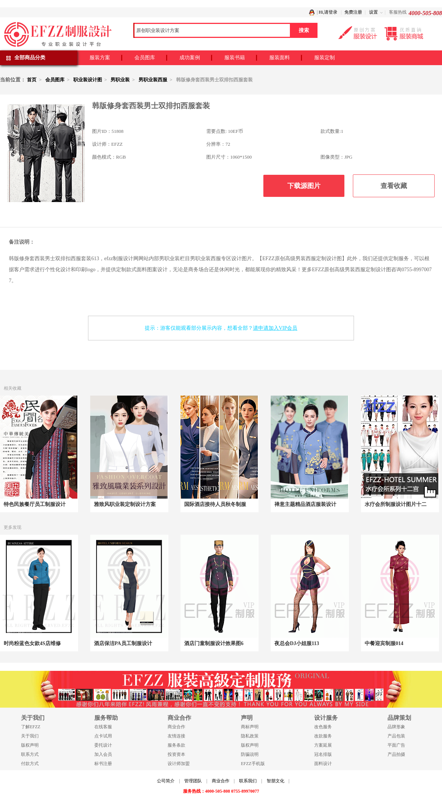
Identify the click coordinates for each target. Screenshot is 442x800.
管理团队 (193, 780)
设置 (373, 12)
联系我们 (248, 780)
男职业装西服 (152, 79)
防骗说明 (250, 754)
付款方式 (30, 763)
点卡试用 (103, 736)
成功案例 (189, 57)
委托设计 (103, 745)
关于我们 (30, 736)
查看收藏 (393, 186)
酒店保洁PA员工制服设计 (123, 643)
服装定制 (324, 57)
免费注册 (353, 12)
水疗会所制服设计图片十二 (396, 504)
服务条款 (176, 745)
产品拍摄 (396, 754)
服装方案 (100, 57)
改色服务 (323, 726)
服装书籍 (234, 57)
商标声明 (250, 726)
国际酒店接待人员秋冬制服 (215, 504)
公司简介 (166, 780)
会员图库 (144, 57)
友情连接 (176, 736)
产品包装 (396, 736)
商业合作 (176, 726)
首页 (31, 79)
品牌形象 (396, 726)
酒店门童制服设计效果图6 (213, 643)
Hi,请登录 (328, 12)
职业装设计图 (87, 79)
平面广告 (396, 745)
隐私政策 (250, 736)
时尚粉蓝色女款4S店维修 (32, 643)
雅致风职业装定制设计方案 (125, 504)
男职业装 (120, 79)
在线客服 (103, 726)
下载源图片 (303, 186)
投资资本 (176, 754)
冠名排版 (323, 754)
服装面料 (279, 57)
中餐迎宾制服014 (384, 643)
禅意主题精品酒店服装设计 (305, 504)
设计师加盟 (179, 763)
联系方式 (30, 754)
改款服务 (323, 736)
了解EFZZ (31, 726)
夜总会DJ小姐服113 (296, 643)
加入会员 (103, 754)
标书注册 (103, 763)
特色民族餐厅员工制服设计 (35, 504)
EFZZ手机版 (253, 763)
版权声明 (30, 745)
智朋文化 (275, 780)
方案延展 (323, 745)
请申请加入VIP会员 (275, 328)
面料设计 (323, 763)
